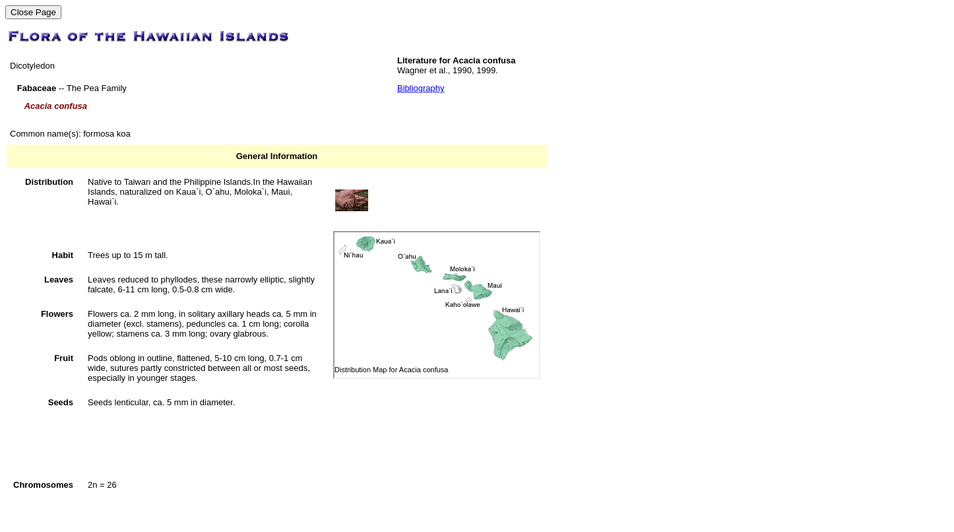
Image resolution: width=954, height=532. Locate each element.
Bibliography (421, 88)
